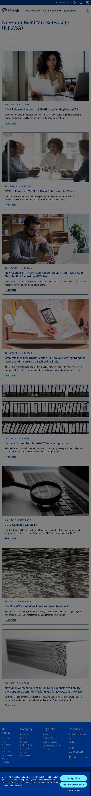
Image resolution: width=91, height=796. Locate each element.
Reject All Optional (72, 784)
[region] (45, 783)
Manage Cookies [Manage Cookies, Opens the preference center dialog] (73, 790)
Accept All (72, 778)
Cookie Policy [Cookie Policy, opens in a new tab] (15, 785)
